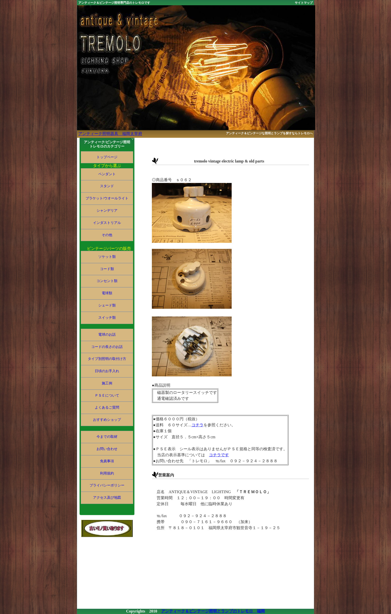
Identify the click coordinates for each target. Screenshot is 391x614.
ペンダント (107, 174)
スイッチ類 (107, 317)
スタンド (107, 186)
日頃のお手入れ (107, 371)
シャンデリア (107, 210)
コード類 (107, 269)
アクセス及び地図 (107, 497)
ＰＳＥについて (107, 395)
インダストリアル (107, 223)
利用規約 (107, 473)
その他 (107, 235)
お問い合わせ (107, 449)
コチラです (219, 455)
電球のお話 (107, 334)
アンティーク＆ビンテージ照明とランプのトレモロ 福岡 (213, 611)
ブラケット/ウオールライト (107, 198)
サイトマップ (304, 2)
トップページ (107, 157)
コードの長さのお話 (107, 347)
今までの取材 (107, 437)
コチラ (197, 425)
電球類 (107, 293)
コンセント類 (107, 281)
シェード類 (107, 305)
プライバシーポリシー (107, 485)
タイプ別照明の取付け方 (107, 359)
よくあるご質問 (107, 407)
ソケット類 (107, 257)
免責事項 (107, 461)
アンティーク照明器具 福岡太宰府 (110, 134)
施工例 (107, 383)
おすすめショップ (107, 420)
